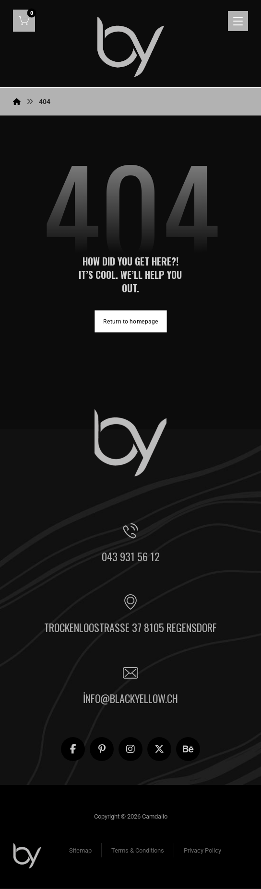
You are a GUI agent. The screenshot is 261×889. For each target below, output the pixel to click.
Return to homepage (130, 321)
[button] (24, 21)
